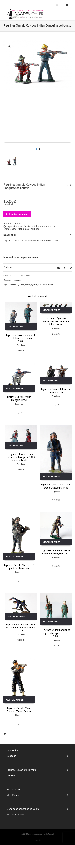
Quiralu (34, 285)
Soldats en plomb (45, 285)
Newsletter (12, 750)
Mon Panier (13, 795)
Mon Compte (13, 789)
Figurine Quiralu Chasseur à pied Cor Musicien (19, 566)
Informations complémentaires (20, 257)
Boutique (11, 756)
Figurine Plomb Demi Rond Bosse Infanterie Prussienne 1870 (20, 627)
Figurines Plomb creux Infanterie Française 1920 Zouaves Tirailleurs (21, 457)
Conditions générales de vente (23, 809)
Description (9, 235)
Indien (27, 285)
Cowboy (12, 285)
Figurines (17, 280)
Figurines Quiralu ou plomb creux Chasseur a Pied (56, 486)
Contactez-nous (23, 276)
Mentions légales (16, 814)
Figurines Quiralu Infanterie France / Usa (56, 390)
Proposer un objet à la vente (21, 770)
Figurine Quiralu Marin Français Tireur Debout (19, 709)
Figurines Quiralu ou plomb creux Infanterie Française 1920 (21, 338)
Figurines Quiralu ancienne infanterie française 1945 (55, 552)
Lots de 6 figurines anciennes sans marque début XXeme (56, 321)
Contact (11, 775)
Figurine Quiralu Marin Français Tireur (19, 398)
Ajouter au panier (18, 214)
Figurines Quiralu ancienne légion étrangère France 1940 (55, 633)
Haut (37, 840)
